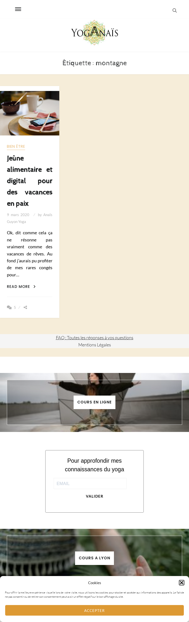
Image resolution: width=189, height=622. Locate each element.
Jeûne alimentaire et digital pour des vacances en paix (29, 181)
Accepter (94, 610)
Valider (94, 496)
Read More (21, 286)
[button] (181, 582)
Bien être (16, 146)
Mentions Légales (94, 344)
